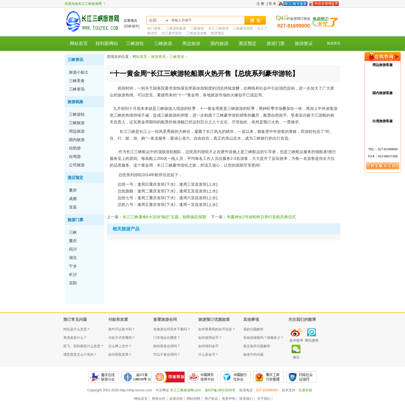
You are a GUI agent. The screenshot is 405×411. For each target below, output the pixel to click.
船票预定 (217, 33)
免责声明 (228, 399)
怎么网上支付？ (120, 346)
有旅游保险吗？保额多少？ (263, 338)
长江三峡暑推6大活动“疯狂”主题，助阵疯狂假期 (164, 217)
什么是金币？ (208, 354)
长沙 (73, 274)
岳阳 (73, 283)
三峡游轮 (135, 43)
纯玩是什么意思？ (76, 329)
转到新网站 (107, 43)
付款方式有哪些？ (121, 338)
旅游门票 (276, 43)
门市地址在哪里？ (166, 338)
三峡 (73, 232)
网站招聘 (193, 399)
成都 (73, 198)
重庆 (73, 190)
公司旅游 (77, 165)
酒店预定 (247, 43)
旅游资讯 (333, 43)
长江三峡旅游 (218, 28)
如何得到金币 (208, 346)
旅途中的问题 (253, 354)
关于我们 (264, 399)
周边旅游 (191, 43)
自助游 (75, 148)
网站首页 (79, 43)
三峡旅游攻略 (196, 33)
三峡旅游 (197, 28)
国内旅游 (219, 43)
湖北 (73, 257)
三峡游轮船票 (176, 28)
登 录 (272, 4)
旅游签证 (304, 43)
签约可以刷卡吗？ (121, 329)
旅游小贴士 (79, 72)
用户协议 (211, 399)
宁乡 (73, 266)
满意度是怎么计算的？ (80, 354)
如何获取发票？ (120, 354)
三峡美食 (77, 80)
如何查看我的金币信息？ (216, 329)
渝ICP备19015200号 (220, 390)
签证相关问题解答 (256, 346)
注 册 (260, 4)
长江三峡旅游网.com (185, 390)
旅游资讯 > (160, 57)
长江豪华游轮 (172, 33)
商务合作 (158, 399)
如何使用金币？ (210, 338)
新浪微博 (296, 340)
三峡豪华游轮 (243, 28)
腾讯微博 (311, 340)
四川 (73, 249)
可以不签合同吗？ (166, 354)
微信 (296, 357)
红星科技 (305, 390)
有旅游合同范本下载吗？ (171, 329)
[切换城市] (132, 26)
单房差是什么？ (75, 338)
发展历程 (176, 399)
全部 (153, 20)
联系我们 (246, 399)
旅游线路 (75, 101)
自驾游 (75, 156)
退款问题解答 (253, 329)
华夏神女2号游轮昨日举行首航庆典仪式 (261, 217)
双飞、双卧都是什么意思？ (83, 346)
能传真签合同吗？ (166, 346)
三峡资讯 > (178, 57)
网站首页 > (141, 57)
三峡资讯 (75, 59)
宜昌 (73, 207)
